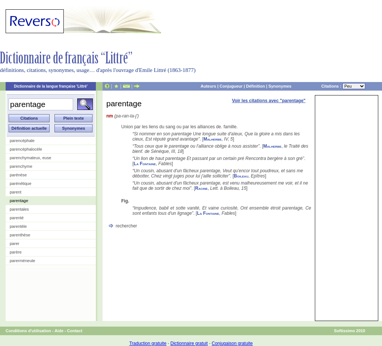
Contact (74, 330)
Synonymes (279, 86)
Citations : (343, 86)
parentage (19, 200)
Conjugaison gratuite (232, 343)
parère (16, 252)
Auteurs (208, 86)
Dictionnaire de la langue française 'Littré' (51, 86)
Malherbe (212, 139)
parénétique (20, 183)
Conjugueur (231, 86)
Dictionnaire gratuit (189, 343)
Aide (58, 330)
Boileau (241, 176)
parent (15, 192)
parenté (17, 218)
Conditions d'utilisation (28, 330)
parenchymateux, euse (30, 157)
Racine (201, 188)
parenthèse (20, 235)
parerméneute (22, 260)
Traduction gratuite (147, 343)
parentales (19, 209)
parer (14, 243)
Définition (255, 86)
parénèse (18, 175)
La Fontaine (145, 163)
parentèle (18, 226)
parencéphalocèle (26, 149)
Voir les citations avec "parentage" (269, 100)
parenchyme (21, 166)
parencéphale (22, 140)
